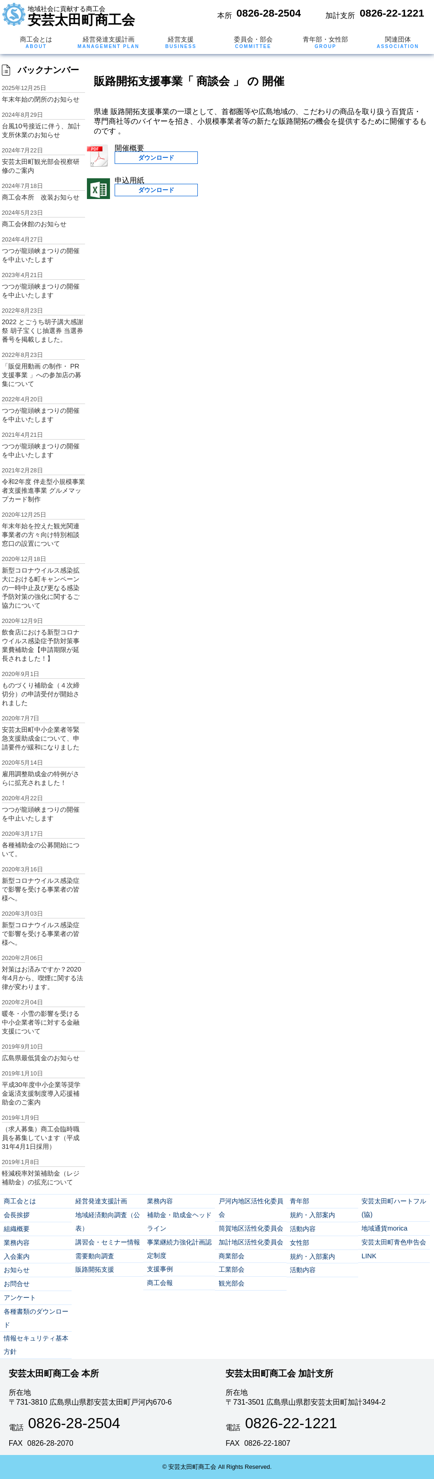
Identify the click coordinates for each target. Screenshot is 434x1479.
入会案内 (17, 1256)
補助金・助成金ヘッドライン (179, 1221)
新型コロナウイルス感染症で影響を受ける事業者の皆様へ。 (40, 889)
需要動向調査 (94, 1256)
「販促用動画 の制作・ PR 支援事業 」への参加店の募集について (41, 374)
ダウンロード (156, 157)
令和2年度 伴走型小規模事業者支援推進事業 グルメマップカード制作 (43, 490)
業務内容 (17, 1242)
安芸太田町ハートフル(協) (393, 1207)
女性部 (299, 1242)
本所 (224, 15)
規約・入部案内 (312, 1215)
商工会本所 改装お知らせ (40, 197)
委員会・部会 (253, 42)
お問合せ (17, 1283)
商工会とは (36, 42)
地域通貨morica (384, 1228)
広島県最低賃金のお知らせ (40, 1058)
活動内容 (303, 1228)
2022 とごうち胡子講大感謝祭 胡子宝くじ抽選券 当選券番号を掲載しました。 (42, 330)
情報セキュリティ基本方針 (36, 1344)
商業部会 (232, 1256)
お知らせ (17, 1270)
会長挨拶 (17, 1215)
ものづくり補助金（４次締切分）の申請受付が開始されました (40, 694)
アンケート (20, 1297)
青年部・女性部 (325, 42)
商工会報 (160, 1282)
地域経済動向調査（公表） (107, 1221)
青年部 (299, 1201)
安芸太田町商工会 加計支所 (279, 1373)
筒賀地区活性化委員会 (251, 1228)
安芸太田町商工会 (81, 16)
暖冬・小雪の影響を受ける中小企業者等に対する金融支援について (40, 1022)
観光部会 (232, 1283)
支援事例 (160, 1269)
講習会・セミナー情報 (107, 1242)
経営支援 (180, 42)
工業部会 (232, 1269)
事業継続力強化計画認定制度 (179, 1248)
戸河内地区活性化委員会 (251, 1207)
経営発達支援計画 (109, 42)
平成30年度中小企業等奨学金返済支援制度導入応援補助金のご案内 (41, 1093)
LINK (368, 1256)
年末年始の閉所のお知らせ (40, 99)
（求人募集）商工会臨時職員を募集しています (40, 1137)
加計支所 (340, 15)
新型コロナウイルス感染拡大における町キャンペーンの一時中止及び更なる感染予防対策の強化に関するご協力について (40, 588)
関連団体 (398, 42)
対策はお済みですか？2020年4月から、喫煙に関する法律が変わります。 (42, 978)
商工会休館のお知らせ (34, 224)
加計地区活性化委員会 (251, 1242)
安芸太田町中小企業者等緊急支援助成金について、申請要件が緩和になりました (40, 738)
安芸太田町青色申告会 (393, 1242)
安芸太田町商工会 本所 (54, 1373)
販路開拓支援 (94, 1269)
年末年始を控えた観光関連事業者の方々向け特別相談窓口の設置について (40, 534)
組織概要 (17, 1228)
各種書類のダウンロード (36, 1318)
